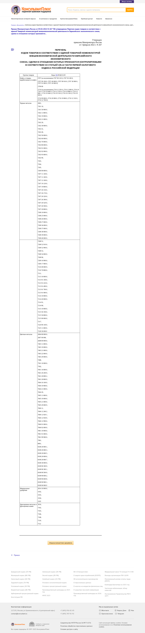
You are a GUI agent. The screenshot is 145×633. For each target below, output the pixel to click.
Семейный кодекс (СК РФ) (51, 579)
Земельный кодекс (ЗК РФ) (51, 572)
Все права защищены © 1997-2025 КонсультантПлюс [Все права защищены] (30, 629)
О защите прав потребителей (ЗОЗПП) (87, 575)
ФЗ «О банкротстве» (81, 572)
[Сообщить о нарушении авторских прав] (39, 624)
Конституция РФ (16, 597)
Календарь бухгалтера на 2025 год (117, 585)
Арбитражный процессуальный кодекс (25, 593)
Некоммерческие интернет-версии (23, 19)
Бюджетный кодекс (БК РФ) (21, 590)
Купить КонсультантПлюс (69, 19)
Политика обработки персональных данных (76, 626)
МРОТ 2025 (46, 595)
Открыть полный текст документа (60, 543)
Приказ (17, 555)
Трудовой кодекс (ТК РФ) (20, 583)
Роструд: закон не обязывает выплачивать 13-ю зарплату (115, 38)
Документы (20, 25)
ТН (56, 75)
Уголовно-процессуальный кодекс (54, 586)
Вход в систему (127, 1)
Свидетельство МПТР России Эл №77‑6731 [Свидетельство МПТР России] (75, 623)
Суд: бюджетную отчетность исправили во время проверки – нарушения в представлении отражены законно (119, 48)
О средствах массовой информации (86, 590)
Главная (13, 25)
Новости (99, 19)
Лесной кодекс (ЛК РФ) (50, 575)
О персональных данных (82, 583)
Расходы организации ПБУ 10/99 (116, 575)
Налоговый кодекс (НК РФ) (20, 579)
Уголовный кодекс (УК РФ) (20, 586)
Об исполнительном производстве (86, 579)
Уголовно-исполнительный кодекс (54, 583)
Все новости (110, 77)
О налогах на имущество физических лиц (88, 586)
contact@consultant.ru (19, 614)
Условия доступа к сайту (69, 629)
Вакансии (108, 19)
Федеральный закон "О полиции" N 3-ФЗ (119, 572)
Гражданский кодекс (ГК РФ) (21, 572)
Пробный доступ (87, 19)
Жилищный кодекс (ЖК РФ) (21, 575)
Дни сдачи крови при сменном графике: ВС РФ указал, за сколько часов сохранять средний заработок (118, 70)
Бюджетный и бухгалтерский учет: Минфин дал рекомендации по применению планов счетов (117, 59)
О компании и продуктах (48, 19)
